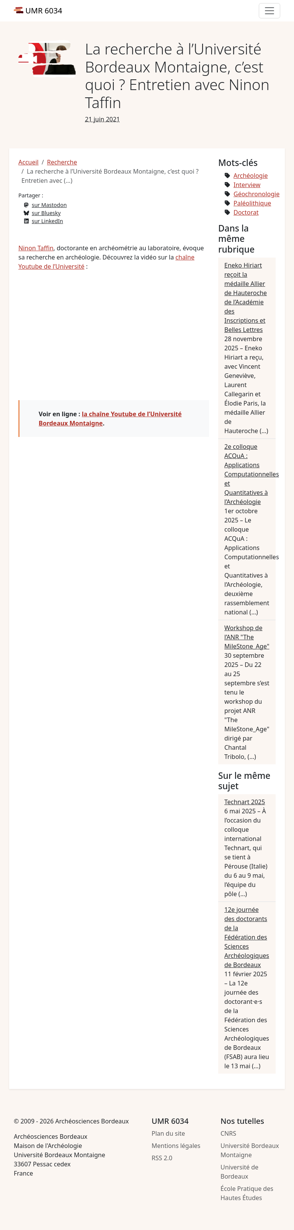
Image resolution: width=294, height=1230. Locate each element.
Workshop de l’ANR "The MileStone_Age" (247, 637)
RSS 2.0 (162, 1158)
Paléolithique (252, 203)
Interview (247, 185)
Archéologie (251, 175)
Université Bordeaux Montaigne (249, 1150)
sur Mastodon (49, 205)
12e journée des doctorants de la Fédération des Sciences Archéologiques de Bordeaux (246, 937)
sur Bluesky (46, 213)
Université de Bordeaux (239, 1172)
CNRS (228, 1133)
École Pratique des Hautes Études (246, 1193)
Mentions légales (176, 1145)
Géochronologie (256, 194)
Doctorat (246, 212)
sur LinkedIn (47, 221)
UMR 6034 (38, 10)
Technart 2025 (244, 802)
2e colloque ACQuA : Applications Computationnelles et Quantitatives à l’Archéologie (251, 474)
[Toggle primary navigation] (269, 10)
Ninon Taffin (36, 248)
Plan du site (168, 1133)
